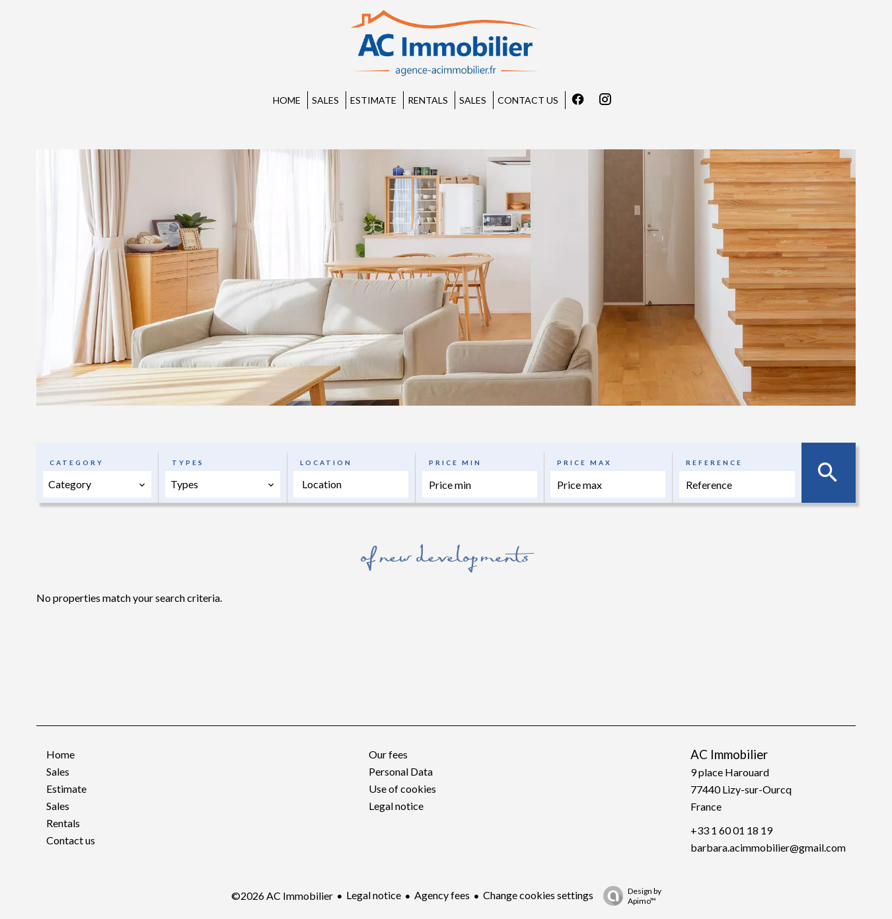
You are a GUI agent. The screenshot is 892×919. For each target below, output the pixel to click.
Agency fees (442, 895)
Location (326, 462)
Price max (584, 462)
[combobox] (97, 484)
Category (77, 462)
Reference (714, 462)
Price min (455, 462)
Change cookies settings (538, 895)
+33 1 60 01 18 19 (731, 830)
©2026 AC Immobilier (282, 895)
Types (188, 462)
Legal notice (373, 895)
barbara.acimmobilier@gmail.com (768, 847)
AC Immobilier (729, 754)
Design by (629, 896)
